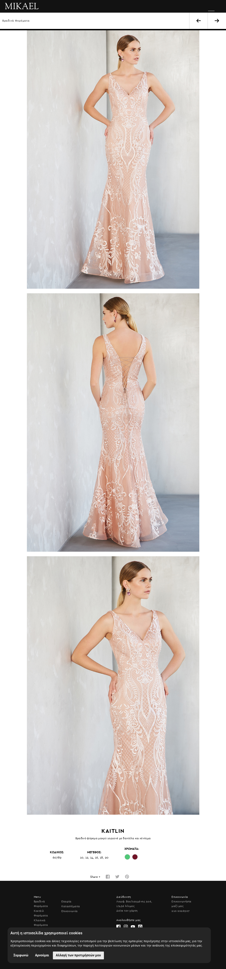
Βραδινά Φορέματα (16, 20)
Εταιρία (66, 901)
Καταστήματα (70, 906)
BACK (198, 20)
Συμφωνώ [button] (21, 955)
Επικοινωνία (69, 911)
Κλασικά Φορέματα (41, 922)
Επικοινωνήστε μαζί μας (181, 903)
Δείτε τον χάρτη (126, 910)
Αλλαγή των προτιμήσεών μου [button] (78, 955)
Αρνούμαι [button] (42, 955)
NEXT (217, 20)
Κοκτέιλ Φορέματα (41, 913)
